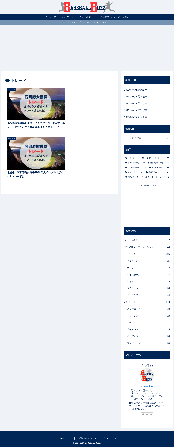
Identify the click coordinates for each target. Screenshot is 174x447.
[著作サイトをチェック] (143, 414)
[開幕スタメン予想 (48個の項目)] (158, 163)
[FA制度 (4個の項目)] (147, 177)
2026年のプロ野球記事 (135, 117)
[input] (147, 138)
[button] (167, 138)
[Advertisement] (87, 48)
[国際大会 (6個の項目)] (131, 177)
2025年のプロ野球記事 (135, 110)
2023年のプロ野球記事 (135, 96)
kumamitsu (147, 386)
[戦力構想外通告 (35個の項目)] (136, 168)
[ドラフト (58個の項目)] (134, 158)
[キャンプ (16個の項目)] (134, 172)
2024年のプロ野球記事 (135, 103)
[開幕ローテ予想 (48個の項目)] (135, 163)
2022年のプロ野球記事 (135, 90)
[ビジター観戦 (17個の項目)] (159, 168)
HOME (62, 438)
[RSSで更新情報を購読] (151, 414)
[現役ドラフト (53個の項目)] (158, 158)
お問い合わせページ (87, 438)
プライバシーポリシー (112, 438)
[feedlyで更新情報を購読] (147, 414)
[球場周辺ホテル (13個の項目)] (157, 172)
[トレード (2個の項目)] (162, 177)
